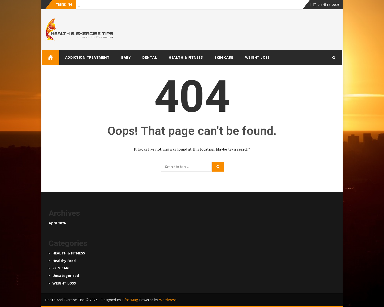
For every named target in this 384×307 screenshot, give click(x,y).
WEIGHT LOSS (257, 57)
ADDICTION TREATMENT (87, 57)
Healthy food (64, 260)
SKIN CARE (224, 57)
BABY (126, 57)
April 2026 (57, 223)
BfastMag (130, 299)
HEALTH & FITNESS (186, 57)
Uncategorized (65, 275)
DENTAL (149, 57)
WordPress (168, 299)
